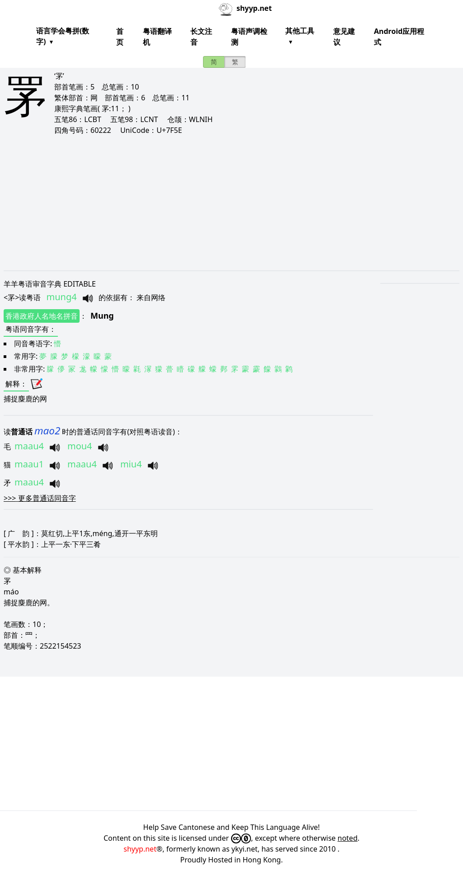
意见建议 (344, 36)
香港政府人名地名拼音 (41, 316)
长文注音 (201, 36)
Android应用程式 (399, 36)
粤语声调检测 (249, 36)
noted (348, 838)
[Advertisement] (231, 202)
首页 (119, 36)
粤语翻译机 (157, 36)
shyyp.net (139, 849)
